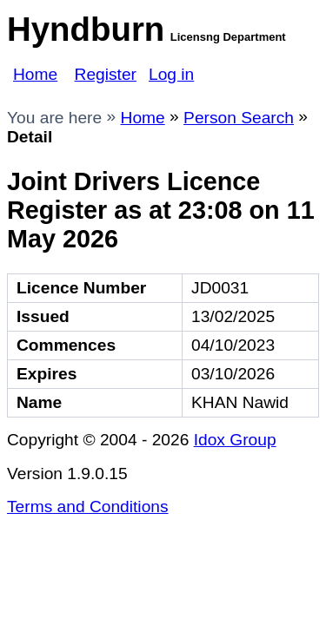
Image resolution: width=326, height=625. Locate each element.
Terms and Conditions (88, 506)
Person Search (238, 118)
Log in (171, 74)
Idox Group (235, 440)
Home (35, 74)
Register (105, 74)
